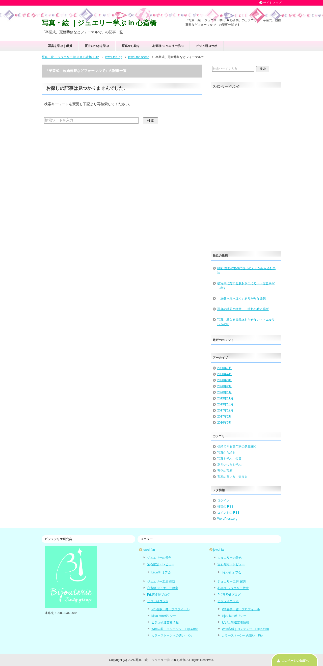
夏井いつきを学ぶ (97, 46)
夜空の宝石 (224, 471)
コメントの (228, 512)
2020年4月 (224, 374)
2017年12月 (225, 410)
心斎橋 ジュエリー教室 (162, 588)
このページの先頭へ (295, 660)
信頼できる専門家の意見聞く (237, 446)
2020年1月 (224, 392)
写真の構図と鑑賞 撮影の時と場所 (243, 309)
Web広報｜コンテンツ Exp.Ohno (174, 629)
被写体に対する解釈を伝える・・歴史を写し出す (246, 286)
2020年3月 (224, 380)
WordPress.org (227, 518)
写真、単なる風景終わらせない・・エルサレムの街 (246, 322)
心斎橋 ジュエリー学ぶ (167, 46)
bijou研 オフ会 (161, 572)
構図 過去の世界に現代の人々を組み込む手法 (246, 270)
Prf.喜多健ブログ (158, 594)
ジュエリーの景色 (159, 558)
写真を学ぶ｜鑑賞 (60, 46)
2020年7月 (224, 368)
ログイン (223, 500)
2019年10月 (225, 404)
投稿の (225, 506)
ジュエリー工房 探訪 (161, 581)
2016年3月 (224, 422)
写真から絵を (131, 46)
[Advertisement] (246, 169)
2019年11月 (225, 398)
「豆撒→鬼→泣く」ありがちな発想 (241, 298)
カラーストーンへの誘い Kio (171, 635)
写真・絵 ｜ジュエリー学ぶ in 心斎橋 (99, 23)
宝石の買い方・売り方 (232, 477)
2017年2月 (224, 416)
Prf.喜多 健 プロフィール (170, 609)
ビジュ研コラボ (206, 46)
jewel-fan (149, 549)
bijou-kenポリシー (163, 616)
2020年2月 (224, 386)
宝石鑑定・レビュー (160, 564)
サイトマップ (272, 3)
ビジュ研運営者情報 (165, 622)
